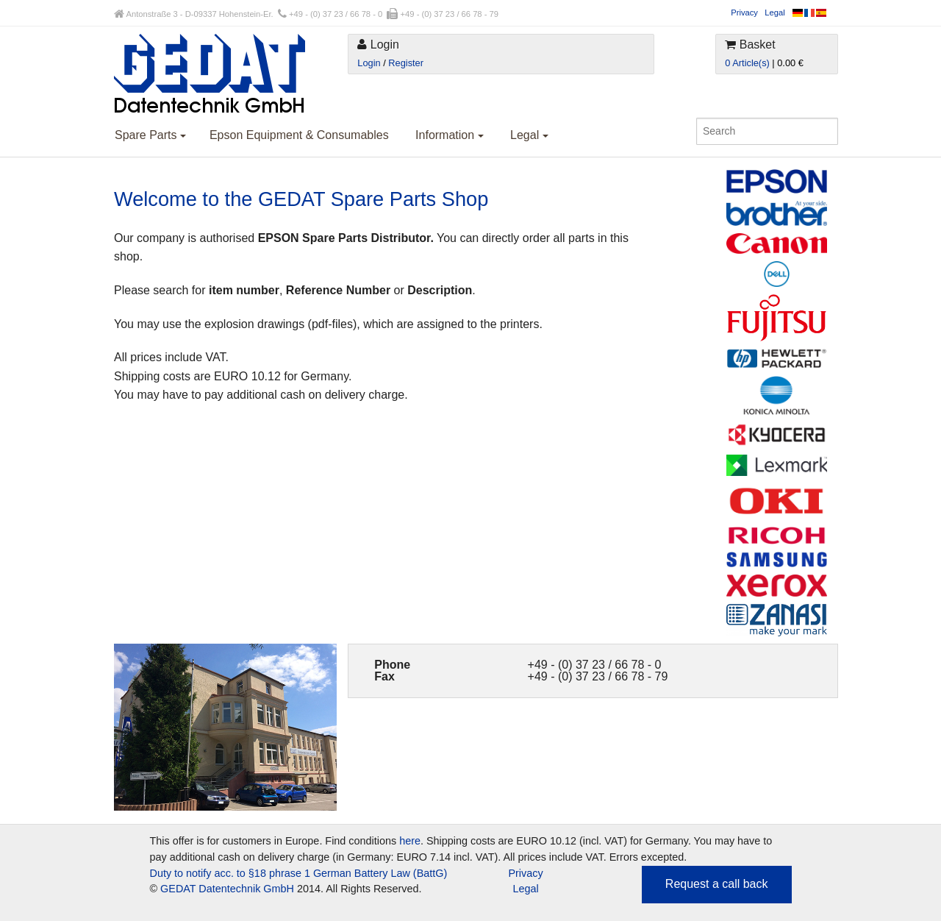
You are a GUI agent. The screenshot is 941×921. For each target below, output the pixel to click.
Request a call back (716, 884)
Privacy (744, 12)
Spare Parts (150, 135)
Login (368, 62)
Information (449, 135)
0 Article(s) (747, 62)
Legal (774, 12)
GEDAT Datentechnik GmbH (227, 889)
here (410, 841)
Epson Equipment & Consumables (299, 135)
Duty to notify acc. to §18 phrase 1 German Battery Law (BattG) (299, 873)
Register (405, 62)
